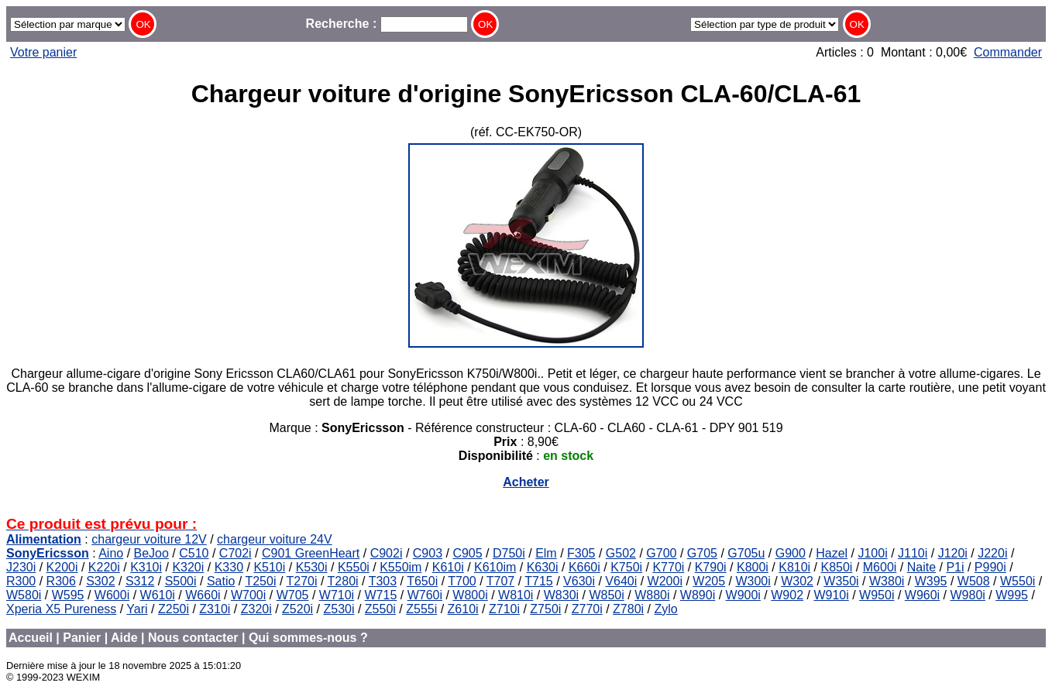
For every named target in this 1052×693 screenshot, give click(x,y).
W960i (922, 595)
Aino (110, 553)
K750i (626, 567)
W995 (1011, 595)
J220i (992, 553)
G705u (746, 553)
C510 (193, 553)
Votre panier (43, 52)
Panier (82, 637)
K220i (104, 567)
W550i (1017, 581)
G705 (702, 553)
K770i (668, 567)
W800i (469, 595)
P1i (955, 567)
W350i (840, 581)
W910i (830, 595)
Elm (546, 553)
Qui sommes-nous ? (308, 637)
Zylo (665, 609)
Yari (136, 609)
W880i (651, 595)
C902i (386, 553)
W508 (973, 581)
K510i (269, 567)
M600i (880, 567)
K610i (448, 567)
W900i (743, 595)
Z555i (421, 609)
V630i (579, 581)
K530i (312, 567)
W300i (752, 581)
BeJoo (151, 553)
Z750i (545, 609)
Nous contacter (193, 637)
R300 (21, 581)
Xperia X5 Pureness (61, 609)
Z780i (628, 609)
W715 (381, 595)
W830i (561, 595)
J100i (872, 553)
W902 (787, 595)
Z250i (173, 609)
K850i (836, 567)
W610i (157, 595)
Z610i (463, 609)
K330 (229, 567)
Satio (221, 581)
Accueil (31, 637)
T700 (462, 581)
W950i (876, 595)
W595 (68, 595)
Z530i (338, 609)
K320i (188, 567)
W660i (202, 595)
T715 (538, 581)
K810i (794, 567)
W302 (797, 581)
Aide (124, 637)
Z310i (214, 609)
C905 (467, 553)
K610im (495, 567)
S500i (181, 581)
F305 (581, 553)
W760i (424, 595)
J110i (912, 553)
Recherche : (387, 23)
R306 (61, 581)
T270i (301, 581)
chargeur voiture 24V (274, 539)
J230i (21, 567)
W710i (336, 595)
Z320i (256, 609)
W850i (606, 595)
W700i (248, 595)
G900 (790, 553)
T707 (500, 581)
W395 (931, 581)
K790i (711, 567)
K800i (752, 567)
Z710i (504, 609)
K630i (543, 567)
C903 (427, 553)
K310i (146, 567)
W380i (886, 581)
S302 (100, 581)
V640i (621, 581)
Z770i (587, 609)
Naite (921, 567)
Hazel (831, 553)
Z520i (297, 609)
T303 (383, 581)
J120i (953, 553)
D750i (509, 553)
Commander (1008, 52)
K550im (400, 567)
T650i (422, 581)
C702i (235, 553)
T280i (343, 581)
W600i (112, 595)
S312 (139, 581)
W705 (293, 595)
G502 (621, 553)
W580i (23, 595)
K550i (354, 567)
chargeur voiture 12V (149, 539)
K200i (62, 567)
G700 (661, 553)
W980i (968, 595)
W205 (709, 581)
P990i (990, 567)
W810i (515, 595)
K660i (584, 567)
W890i (697, 595)
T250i (260, 581)
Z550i (380, 609)
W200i (665, 581)
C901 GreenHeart (310, 553)
